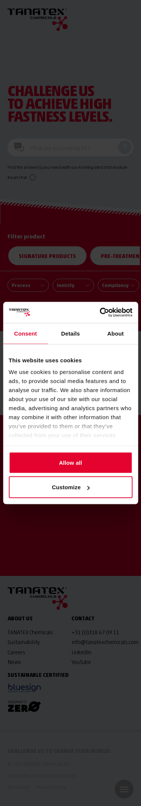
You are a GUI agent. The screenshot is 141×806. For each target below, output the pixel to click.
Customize (71, 487)
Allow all (70, 462)
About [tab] (115, 333)
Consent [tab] (25, 333)
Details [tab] (70, 333)
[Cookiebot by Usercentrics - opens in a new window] (100, 313)
